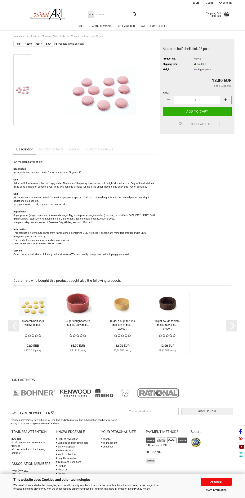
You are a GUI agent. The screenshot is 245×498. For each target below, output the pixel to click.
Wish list (225, 3)
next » (39, 43)
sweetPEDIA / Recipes (153, 25)
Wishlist (106, 439)
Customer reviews (99, 149)
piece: (166, 92)
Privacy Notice (142, 488)
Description (24, 149)
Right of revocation (67, 439)
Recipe (74, 149)
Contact (61, 473)
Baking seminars (101, 25)
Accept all (216, 481)
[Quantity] (197, 100)
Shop (81, 25)
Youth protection (66, 454)
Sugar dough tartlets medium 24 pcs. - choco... (167, 324)
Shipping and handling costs (72, 442)
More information (216, 489)
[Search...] (91, 14)
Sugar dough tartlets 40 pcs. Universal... (77, 322)
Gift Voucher (126, 25)
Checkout (107, 446)
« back (28, 43)
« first (18, 43)
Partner (61, 465)
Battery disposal (65, 446)
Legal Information (66, 458)
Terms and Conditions (68, 461)
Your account (109, 442)
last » (48, 43)
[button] (196, 3)
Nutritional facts (51, 149)
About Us (62, 469)
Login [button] (209, 3)
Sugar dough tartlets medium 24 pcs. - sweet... (122, 324)
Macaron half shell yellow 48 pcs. (33, 322)
